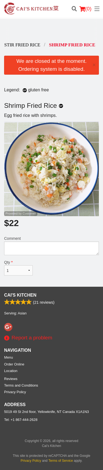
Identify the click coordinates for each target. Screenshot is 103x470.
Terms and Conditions (21, 385)
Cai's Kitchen (20, 295)
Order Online (14, 364)
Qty (18, 267)
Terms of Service (60, 461)
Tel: (20, 420)
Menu (8, 357)
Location (10, 371)
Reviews (10, 379)
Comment (51, 245)
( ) (85, 9)
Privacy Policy (15, 392)
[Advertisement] (51, 30)
